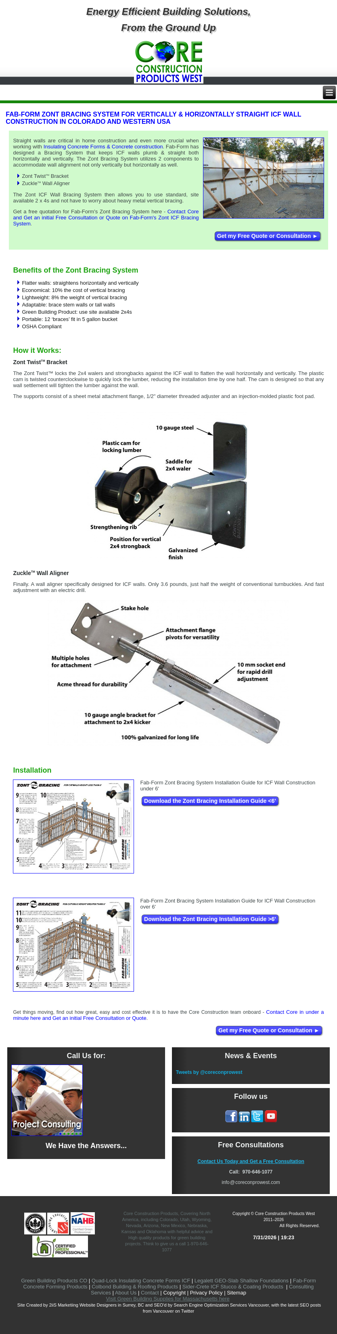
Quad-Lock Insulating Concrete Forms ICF (141, 1281)
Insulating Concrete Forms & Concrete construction (103, 147)
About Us (125, 1293)
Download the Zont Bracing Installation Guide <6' (210, 801)
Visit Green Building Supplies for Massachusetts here (168, 1299)
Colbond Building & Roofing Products (135, 1287)
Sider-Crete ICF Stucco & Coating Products (232, 1287)
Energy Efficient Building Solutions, (168, 11)
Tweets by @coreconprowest (209, 1072)
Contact (150, 1293)
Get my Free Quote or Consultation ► (267, 236)
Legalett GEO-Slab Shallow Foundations (242, 1281)
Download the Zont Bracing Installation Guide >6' (210, 919)
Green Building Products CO (54, 1281)
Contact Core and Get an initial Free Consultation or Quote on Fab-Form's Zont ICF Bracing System (106, 217)
